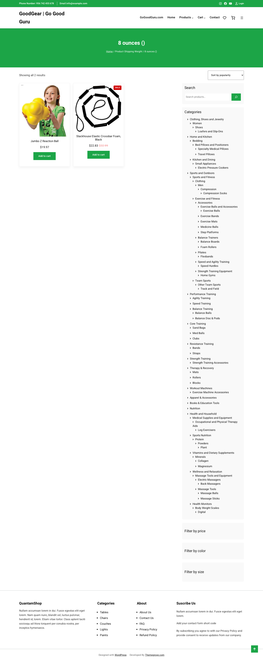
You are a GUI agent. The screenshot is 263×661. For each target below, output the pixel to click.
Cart (200, 18)
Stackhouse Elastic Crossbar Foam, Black (98, 138)
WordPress (120, 655)
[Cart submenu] (204, 18)
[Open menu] (242, 18)
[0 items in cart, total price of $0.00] (233, 17)
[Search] (236, 97)
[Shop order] (226, 75)
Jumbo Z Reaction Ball (45, 141)
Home (109, 51)
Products (185, 18)
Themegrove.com (154, 655)
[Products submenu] (192, 18)
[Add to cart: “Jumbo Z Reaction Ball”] (44, 156)
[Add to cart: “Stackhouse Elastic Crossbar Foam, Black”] (98, 155)
